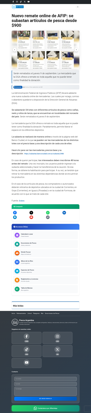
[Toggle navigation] (77, 8)
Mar (44, 315)
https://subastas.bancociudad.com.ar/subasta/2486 (49, 153)
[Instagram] (17, 1)
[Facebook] (13, 1)
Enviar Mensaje (45, 390)
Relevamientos (22, 315)
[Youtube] (28, 1)
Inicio (13, 315)
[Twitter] (24, 1)
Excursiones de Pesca (54, 315)
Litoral (30, 315)
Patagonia (37, 315)
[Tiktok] (20, 1)
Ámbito (22, 200)
